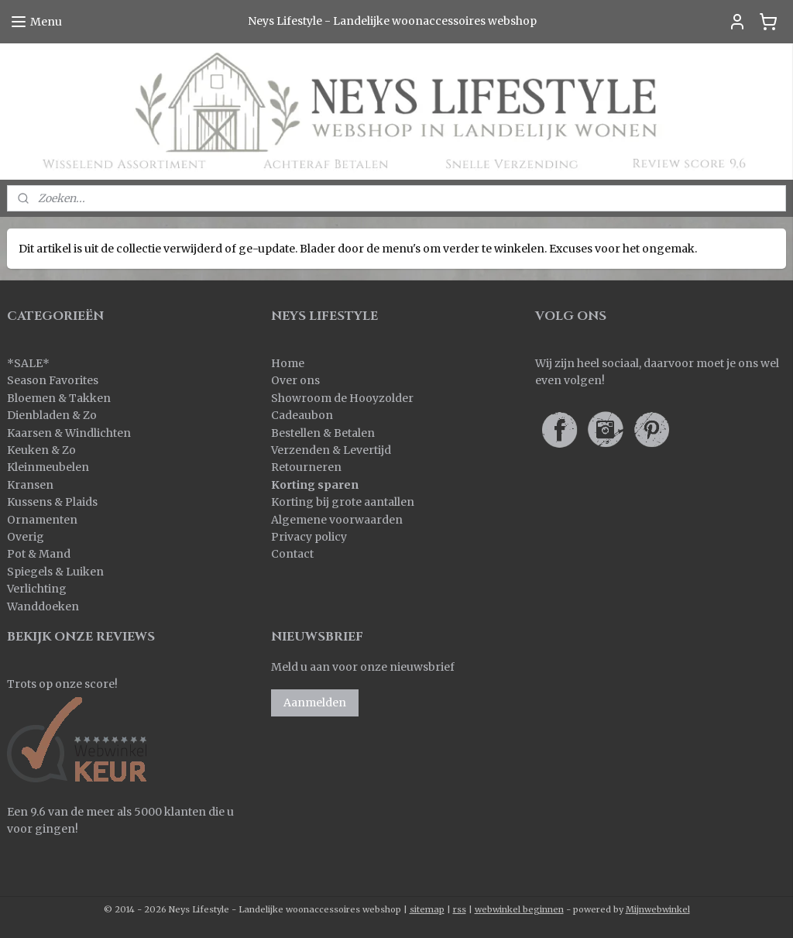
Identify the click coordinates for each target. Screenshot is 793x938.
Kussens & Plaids (52, 502)
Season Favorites (52, 380)
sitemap (427, 909)
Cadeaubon (302, 415)
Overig (25, 537)
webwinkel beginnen (519, 909)
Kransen (30, 485)
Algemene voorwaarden (337, 520)
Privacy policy (309, 537)
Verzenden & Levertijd (331, 450)
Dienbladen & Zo (52, 415)
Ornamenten (42, 520)
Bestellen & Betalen (323, 433)
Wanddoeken (43, 606)
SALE (28, 363)
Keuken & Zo (41, 450)
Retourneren (306, 467)
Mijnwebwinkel (658, 909)
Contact (292, 554)
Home (287, 363)
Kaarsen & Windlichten (69, 433)
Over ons (295, 380)
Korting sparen (315, 485)
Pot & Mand (38, 554)
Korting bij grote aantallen (342, 502)
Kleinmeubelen (48, 467)
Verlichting (37, 589)
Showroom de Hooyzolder (342, 398)
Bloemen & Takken (60, 398)
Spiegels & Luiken (55, 572)
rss (459, 909)
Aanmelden (314, 703)
